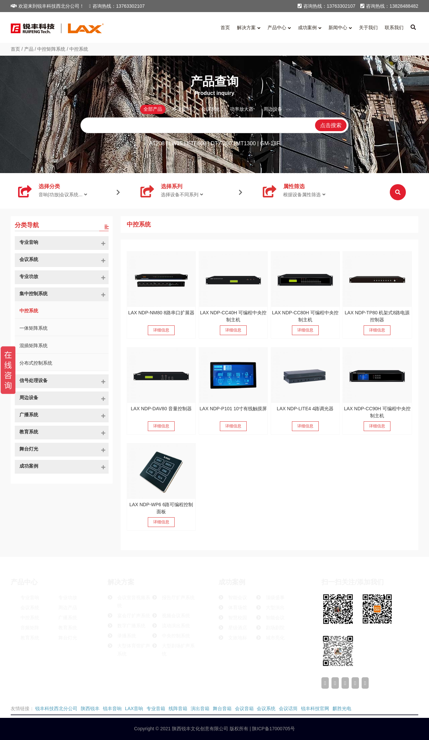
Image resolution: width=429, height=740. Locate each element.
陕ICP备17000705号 (273, 728)
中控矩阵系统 (51, 49)
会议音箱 (244, 708)
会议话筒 (288, 708)
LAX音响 (134, 708)
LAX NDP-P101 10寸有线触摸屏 (233, 408)
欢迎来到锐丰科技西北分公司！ (47, 6)
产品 (29, 49)
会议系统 (266, 708)
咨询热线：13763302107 (117, 6)
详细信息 (161, 330)
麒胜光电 (341, 708)
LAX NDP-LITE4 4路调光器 (305, 408)
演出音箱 (200, 708)
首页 (15, 49)
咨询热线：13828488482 (389, 6)
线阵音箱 (178, 708)
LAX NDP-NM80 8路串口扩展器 (161, 312)
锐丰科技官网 (315, 708)
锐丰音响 (112, 708)
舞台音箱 (222, 708)
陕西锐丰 (90, 708)
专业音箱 (155, 708)
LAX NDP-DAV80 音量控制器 (161, 408)
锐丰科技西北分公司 (56, 708)
